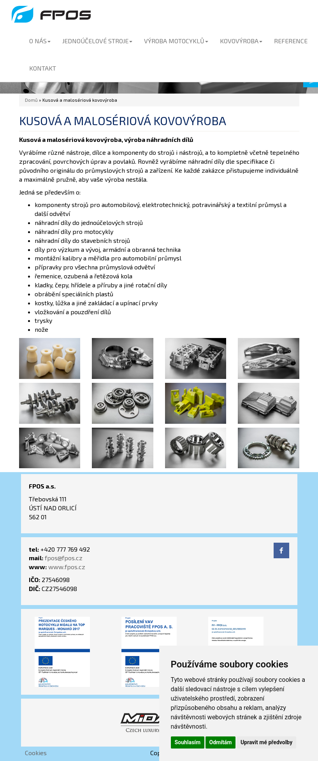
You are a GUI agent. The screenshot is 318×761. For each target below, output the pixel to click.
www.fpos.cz (66, 566)
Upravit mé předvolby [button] (266, 742)
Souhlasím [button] (188, 742)
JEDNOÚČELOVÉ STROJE (97, 40)
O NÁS (40, 40)
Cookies (36, 752)
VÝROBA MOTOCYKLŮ (176, 40)
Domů (31, 100)
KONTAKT (42, 68)
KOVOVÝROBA (241, 40)
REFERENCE (290, 40)
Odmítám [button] (220, 742)
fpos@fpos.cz (64, 557)
